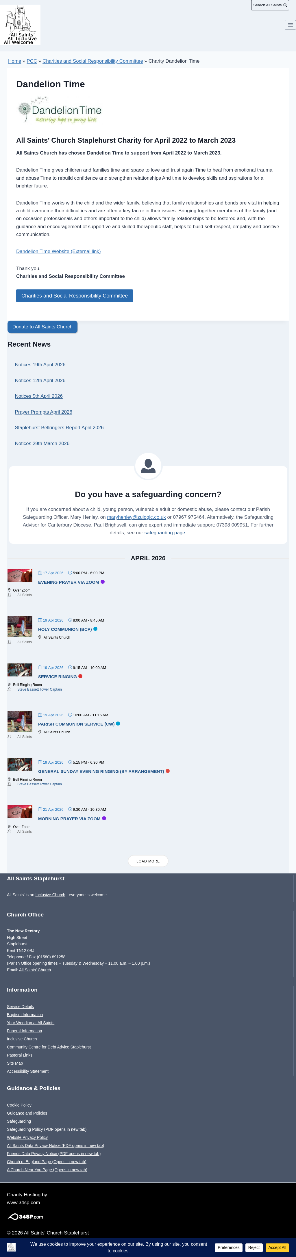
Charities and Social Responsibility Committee (92, 61)
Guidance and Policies (27, 1113)
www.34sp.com (23, 1202)
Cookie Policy (19, 1104)
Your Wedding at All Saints (30, 1022)
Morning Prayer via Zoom (69, 818)
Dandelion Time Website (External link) (58, 251)
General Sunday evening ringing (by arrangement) (101, 771)
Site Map (15, 1063)
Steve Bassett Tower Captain (39, 689)
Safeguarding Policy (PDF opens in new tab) (46, 1129)
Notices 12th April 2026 (40, 380)
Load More (148, 861)
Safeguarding (19, 1121)
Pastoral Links (19, 1055)
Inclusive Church (50, 894)
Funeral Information (24, 1030)
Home (14, 61)
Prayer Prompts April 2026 (43, 411)
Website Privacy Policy (27, 1137)
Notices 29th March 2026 (42, 443)
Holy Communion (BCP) (65, 628)
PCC (32, 61)
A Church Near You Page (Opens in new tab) (47, 1169)
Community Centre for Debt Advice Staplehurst (49, 1046)
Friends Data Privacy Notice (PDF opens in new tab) (54, 1153)
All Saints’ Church (35, 969)
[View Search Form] (270, 5)
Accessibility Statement (28, 1071)
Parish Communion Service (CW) (76, 723)
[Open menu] (290, 30)
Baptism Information (25, 1014)
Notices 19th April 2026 (40, 364)
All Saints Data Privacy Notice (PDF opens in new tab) (55, 1145)
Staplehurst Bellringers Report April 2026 (59, 427)
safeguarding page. (166, 532)
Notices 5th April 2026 (39, 396)
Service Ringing (57, 676)
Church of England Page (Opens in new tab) (46, 1161)
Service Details (20, 1006)
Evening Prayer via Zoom (68, 581)
